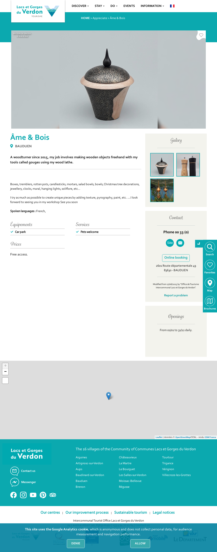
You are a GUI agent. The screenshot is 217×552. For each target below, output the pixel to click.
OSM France (210, 437)
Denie (75, 543)
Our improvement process (86, 513)
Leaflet (159, 437)
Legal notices (164, 513)
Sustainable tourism (130, 513)
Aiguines (81, 457)
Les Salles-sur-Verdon (132, 475)
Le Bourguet (127, 469)
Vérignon (168, 469)
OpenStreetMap (182, 437)
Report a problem (176, 295)
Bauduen (81, 481)
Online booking (176, 258)
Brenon (80, 487)
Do (114, 6)
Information (152, 6)
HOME (85, 18)
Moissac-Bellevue (130, 481)
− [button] (5, 372)
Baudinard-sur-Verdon (90, 475)
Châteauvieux (128, 457)
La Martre (125, 463)
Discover (80, 6)
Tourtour (168, 457)
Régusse (124, 487)
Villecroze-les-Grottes (176, 475)
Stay (100, 6)
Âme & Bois (117, 18)
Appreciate (100, 18)
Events (129, 6)
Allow (140, 543)
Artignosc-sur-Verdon (89, 463)
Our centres (50, 513)
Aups (79, 469)
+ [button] (5, 366)
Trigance (167, 463)
